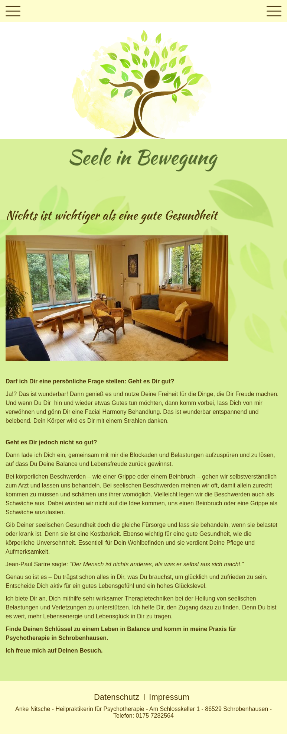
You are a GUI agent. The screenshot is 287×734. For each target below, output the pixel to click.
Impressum (169, 697)
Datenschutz (116, 697)
